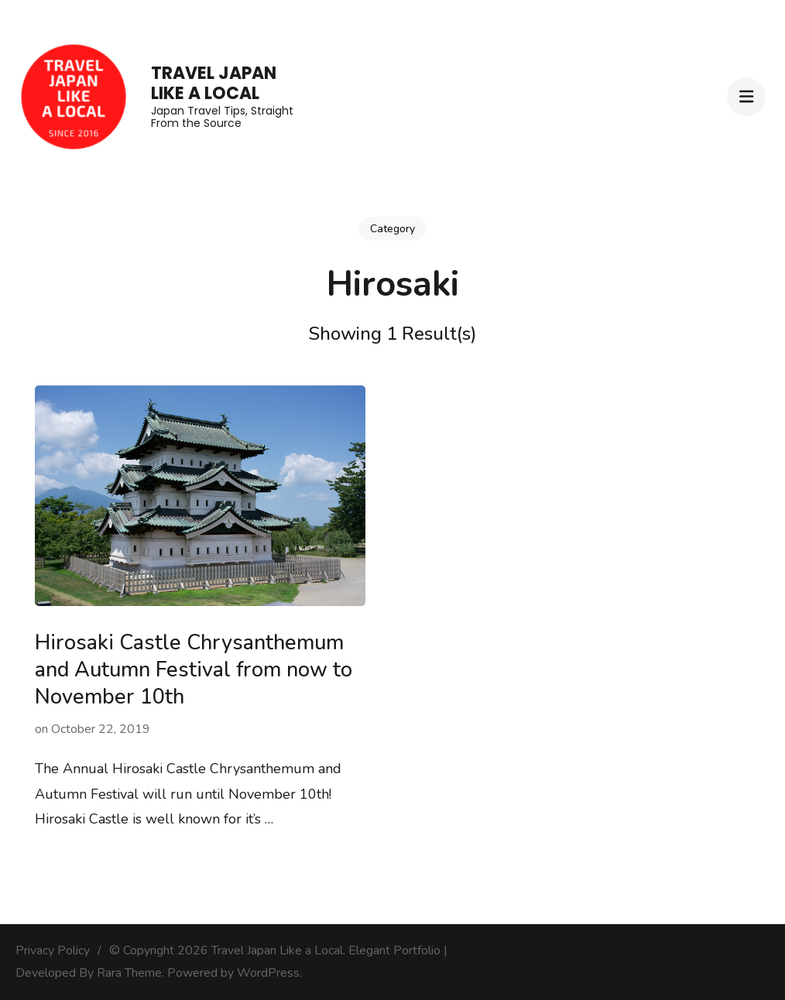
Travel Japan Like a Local (213, 83)
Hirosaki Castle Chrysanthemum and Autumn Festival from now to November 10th (193, 669)
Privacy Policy (52, 950)
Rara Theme (129, 972)
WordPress (268, 972)
